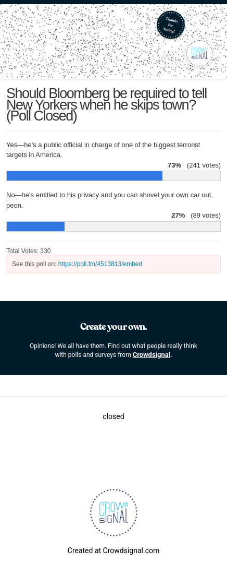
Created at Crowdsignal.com (113, 550)
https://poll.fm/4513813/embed (100, 264)
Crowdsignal (152, 354)
